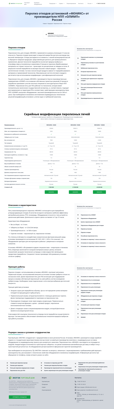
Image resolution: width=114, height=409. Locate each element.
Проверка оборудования (38, 3)
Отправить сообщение (20, 397)
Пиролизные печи (58, 23)
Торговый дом (27, 3)
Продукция (53, 3)
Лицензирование (71, 3)
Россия (90, 3)
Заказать (51, 192)
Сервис (61, 3)
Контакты (80, 3)
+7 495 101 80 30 (100, 3)
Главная (45, 23)
